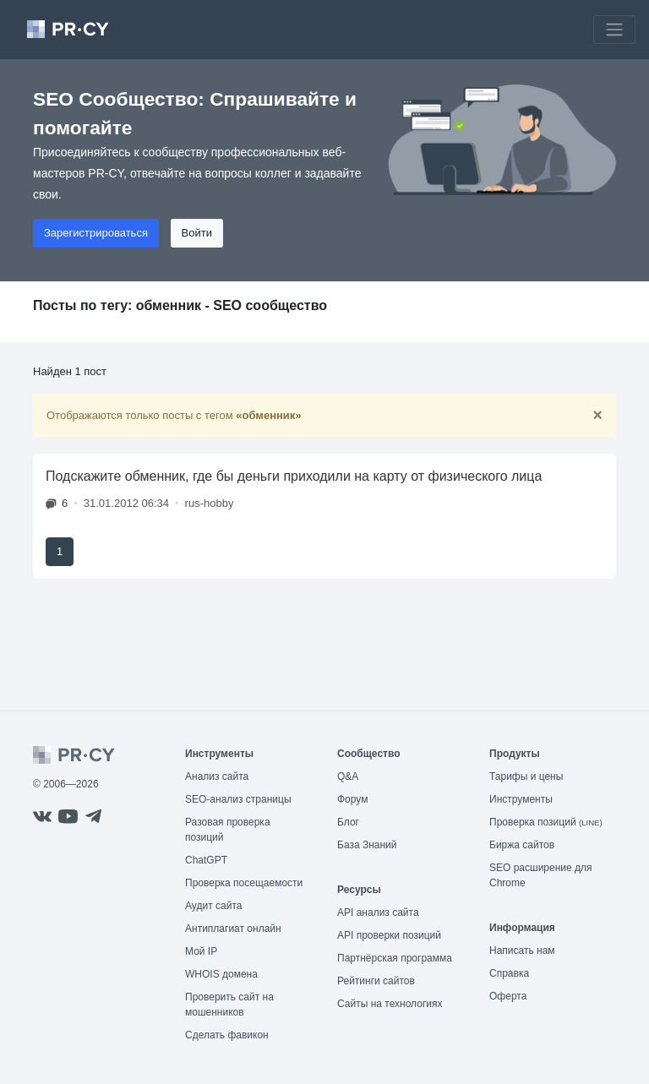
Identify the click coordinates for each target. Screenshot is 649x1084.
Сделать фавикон (227, 1035)
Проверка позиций (546, 822)
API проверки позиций (389, 935)
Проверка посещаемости (244, 883)
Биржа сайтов (521, 845)
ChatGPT (206, 860)
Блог (348, 822)
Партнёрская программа (394, 958)
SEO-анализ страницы (238, 799)
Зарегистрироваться (96, 232)
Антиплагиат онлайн (233, 928)
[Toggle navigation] (614, 29)
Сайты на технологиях (389, 1004)
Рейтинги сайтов (376, 981)
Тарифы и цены (526, 776)
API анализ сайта (378, 912)
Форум (352, 799)
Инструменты (521, 799)
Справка (509, 973)
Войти (197, 232)
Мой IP (201, 951)
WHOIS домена (221, 974)
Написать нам (522, 950)
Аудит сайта (213, 906)
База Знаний (367, 845)
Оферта (507, 996)
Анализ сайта (216, 776)
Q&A (347, 776)
